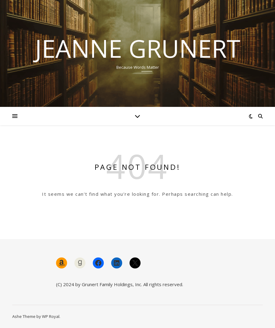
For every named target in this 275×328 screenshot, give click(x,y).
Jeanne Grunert (137, 48)
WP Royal (50, 316)
